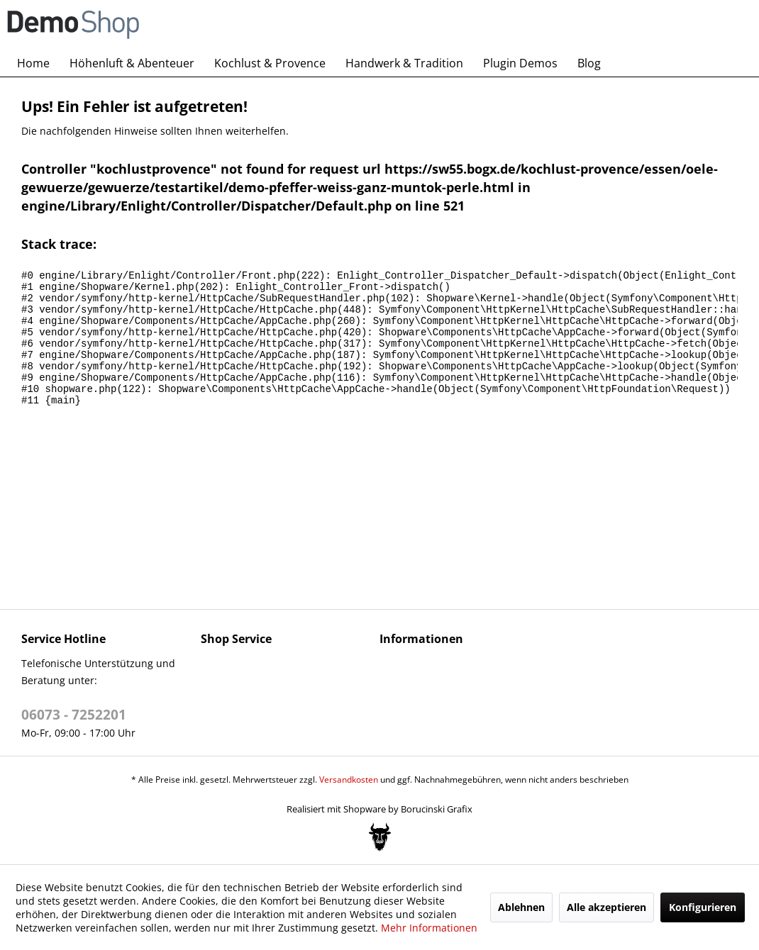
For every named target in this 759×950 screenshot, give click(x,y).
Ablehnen (521, 907)
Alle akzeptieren (606, 907)
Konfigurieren (702, 907)
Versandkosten (348, 779)
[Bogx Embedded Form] (380, 837)
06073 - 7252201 (73, 714)
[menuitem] (33, 63)
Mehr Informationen (429, 927)
